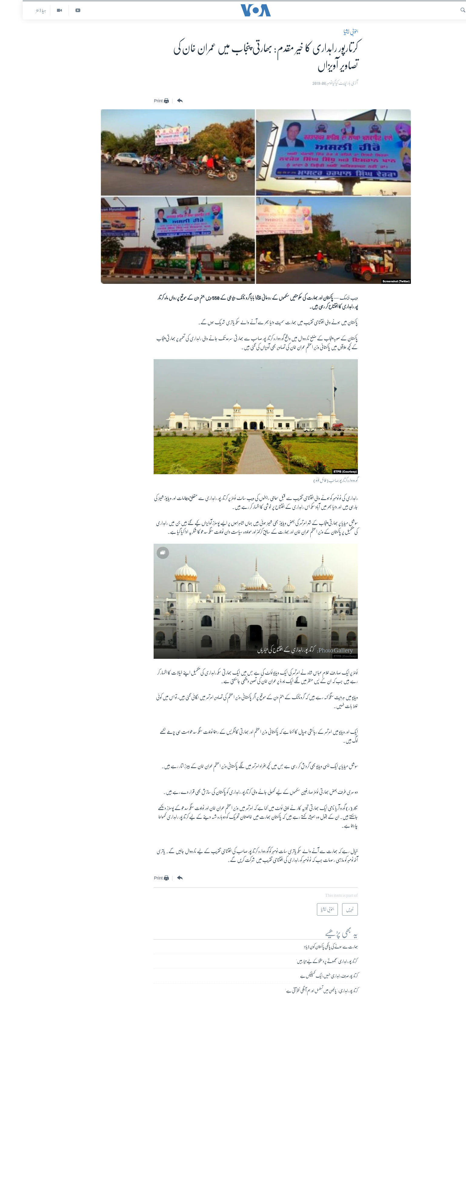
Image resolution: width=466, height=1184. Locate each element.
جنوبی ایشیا (328, 31)
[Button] (156, 101)
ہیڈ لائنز (18, 10)
